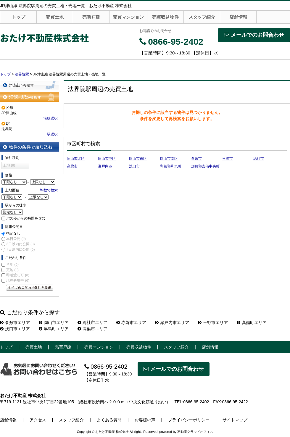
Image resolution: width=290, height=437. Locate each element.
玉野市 (227, 159)
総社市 (258, 159)
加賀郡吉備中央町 (205, 166)
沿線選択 (51, 118)
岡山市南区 (169, 159)
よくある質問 (109, 419)
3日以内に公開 (20, 244)
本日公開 (15, 239)
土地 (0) (9, 165)
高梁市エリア (92, 328)
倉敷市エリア (15, 322)
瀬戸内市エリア (172, 322)
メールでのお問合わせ (254, 35)
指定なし (13, 233)
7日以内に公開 (20, 249)
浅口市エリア (15, 328)
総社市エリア (92, 322)
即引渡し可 (17, 275)
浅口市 (134, 166)
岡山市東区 (138, 159)
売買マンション (128, 17)
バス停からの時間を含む (25, 218)
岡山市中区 (107, 159)
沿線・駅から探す (29, 97)
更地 (12, 270)
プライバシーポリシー (189, 419)
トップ (18, 17)
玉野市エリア (213, 322)
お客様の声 (145, 419)
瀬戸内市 (105, 166)
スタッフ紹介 (201, 17)
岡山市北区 (76, 159)
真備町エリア (252, 322)
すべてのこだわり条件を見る (29, 288)
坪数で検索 (49, 190)
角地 (12, 264)
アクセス (38, 419)
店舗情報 (238, 17)
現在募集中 (17, 280)
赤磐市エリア (131, 322)
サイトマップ (235, 419)
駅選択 (52, 134)
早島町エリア (54, 328)
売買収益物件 (165, 17)
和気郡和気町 (170, 166)
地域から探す (29, 85)
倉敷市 (196, 159)
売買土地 (55, 17)
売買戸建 (91, 17)
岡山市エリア (54, 322)
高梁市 (72, 166)
